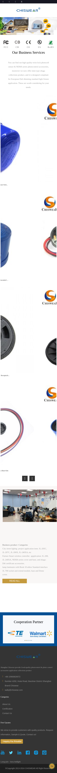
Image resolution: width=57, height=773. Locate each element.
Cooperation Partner (28, 625)
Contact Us (7, 713)
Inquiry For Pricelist (12, 741)
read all (23, 581)
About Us (6, 704)
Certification (7, 709)
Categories (5, 697)
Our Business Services (28, 52)
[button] (25, 478)
